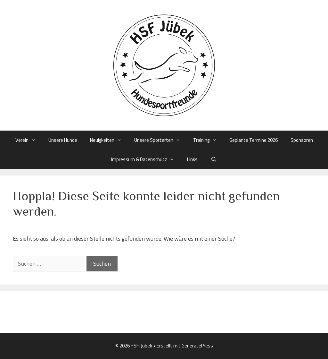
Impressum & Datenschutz (146, 159)
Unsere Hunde (62, 140)
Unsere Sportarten (160, 140)
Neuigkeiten (109, 140)
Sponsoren (302, 140)
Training (208, 140)
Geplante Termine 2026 (253, 140)
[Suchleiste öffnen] (213, 159)
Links (192, 159)
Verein (28, 140)
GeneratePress (197, 345)
